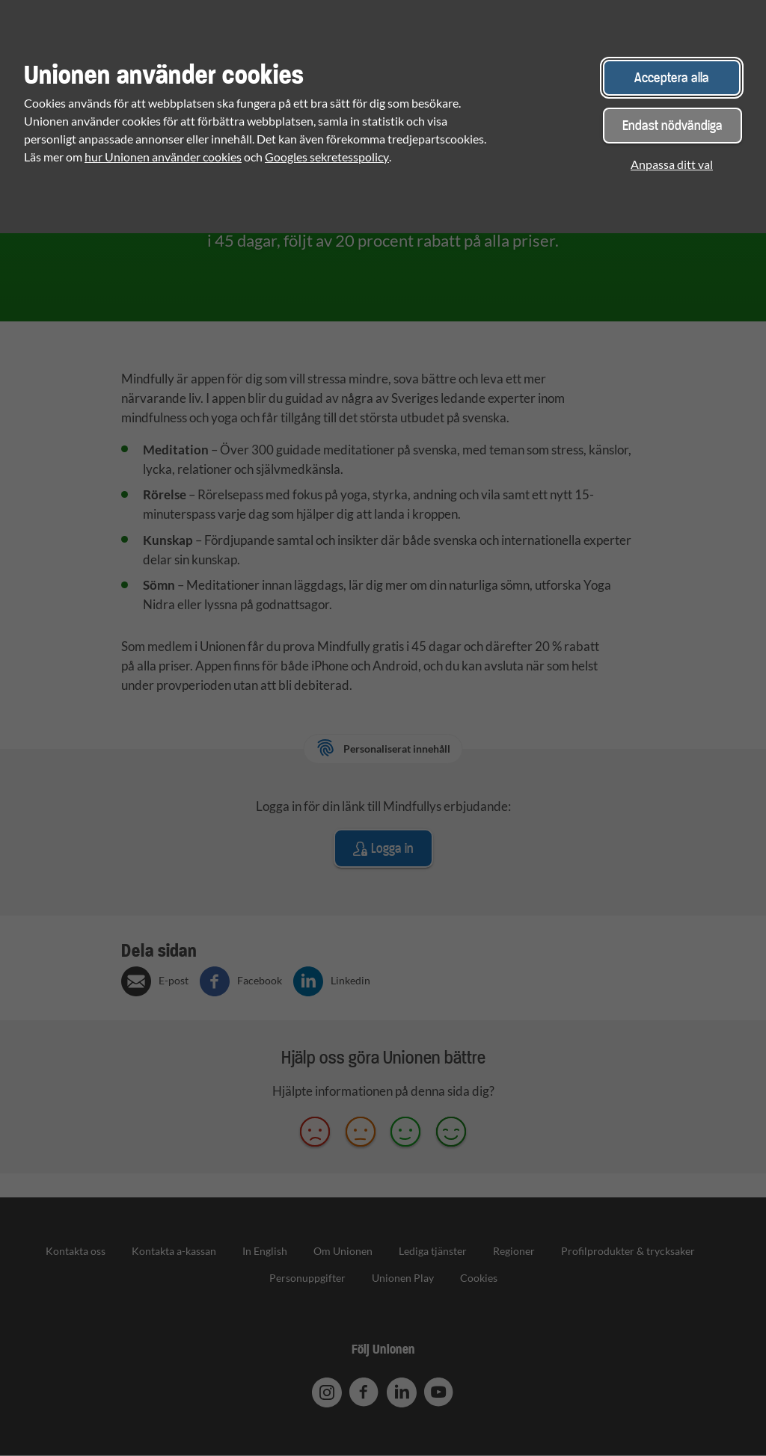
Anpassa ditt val (672, 164)
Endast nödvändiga (672, 125)
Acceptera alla (671, 77)
